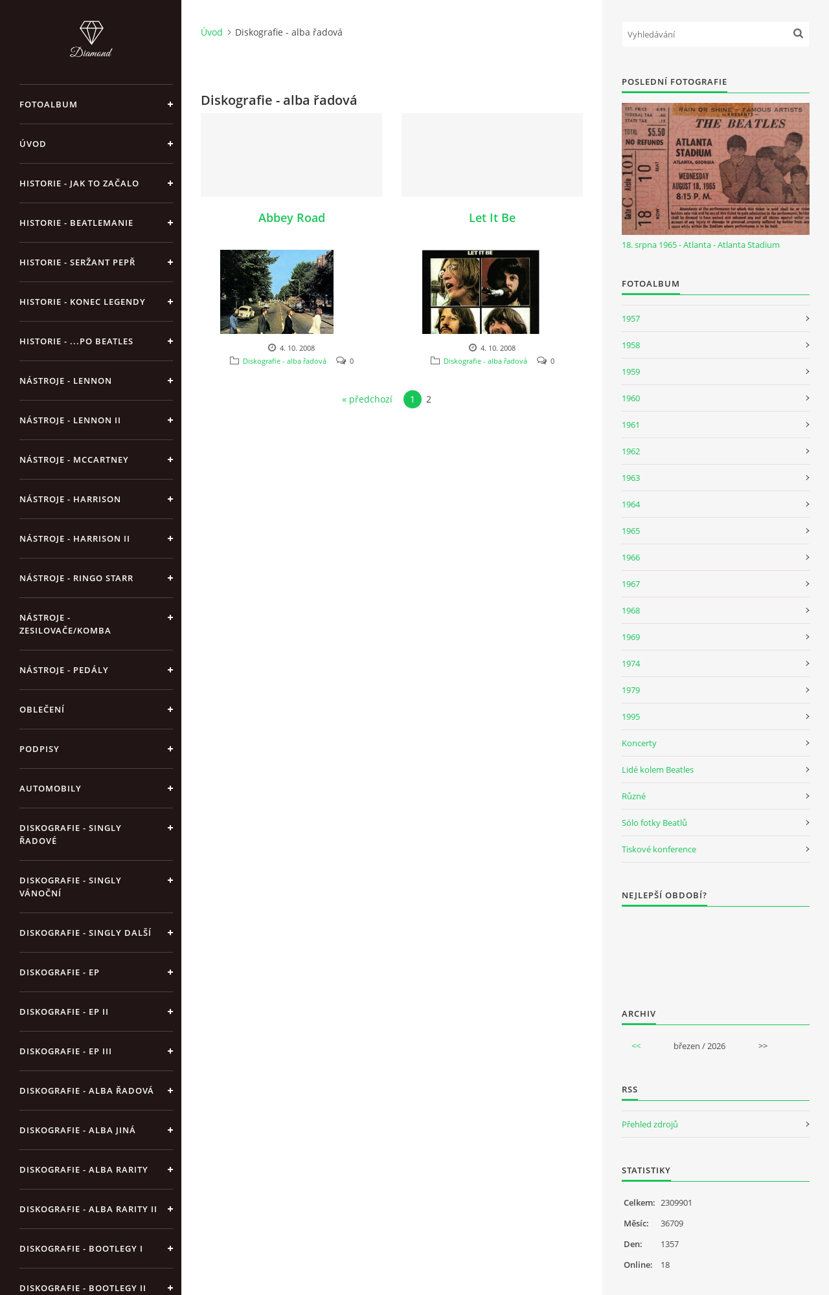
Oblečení (42, 709)
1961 (631, 424)
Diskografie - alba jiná (77, 1130)
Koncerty (639, 743)
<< (636, 1046)
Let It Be (492, 217)
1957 (631, 318)
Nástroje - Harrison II (74, 538)
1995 (631, 716)
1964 (631, 504)
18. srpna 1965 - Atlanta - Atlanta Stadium (701, 244)
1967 (631, 584)
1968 (631, 610)
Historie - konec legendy (82, 301)
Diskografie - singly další (85, 932)
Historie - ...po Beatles (76, 341)
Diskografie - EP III (65, 1051)
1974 (631, 663)
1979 (631, 690)
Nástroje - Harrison (70, 499)
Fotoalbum (48, 104)
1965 (631, 531)
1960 (631, 398)
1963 (631, 477)
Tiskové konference (659, 849)
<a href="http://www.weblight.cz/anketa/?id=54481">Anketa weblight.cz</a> (716, 948)
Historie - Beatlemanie (76, 222)
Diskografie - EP (59, 972)
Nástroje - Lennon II (70, 420)
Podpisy (39, 749)
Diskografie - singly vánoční (70, 886)
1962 (631, 451)
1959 (631, 371)
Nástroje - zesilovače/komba (65, 624)
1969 (631, 637)
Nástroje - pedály (64, 670)
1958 (631, 345)
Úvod (33, 143)
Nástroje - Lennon (65, 380)
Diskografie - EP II (64, 1011)
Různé (634, 796)
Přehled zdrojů (650, 1124)
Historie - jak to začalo (79, 183)
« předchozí (367, 399)
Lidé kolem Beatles (658, 769)
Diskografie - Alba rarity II (88, 1209)
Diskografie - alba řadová (86, 1090)
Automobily (50, 788)
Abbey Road (291, 217)
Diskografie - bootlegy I (81, 1248)
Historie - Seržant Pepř (77, 262)
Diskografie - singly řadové (70, 834)
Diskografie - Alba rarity (83, 1169)
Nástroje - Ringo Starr (76, 578)
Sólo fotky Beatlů (654, 822)
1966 (631, 557)
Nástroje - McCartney (74, 459)
